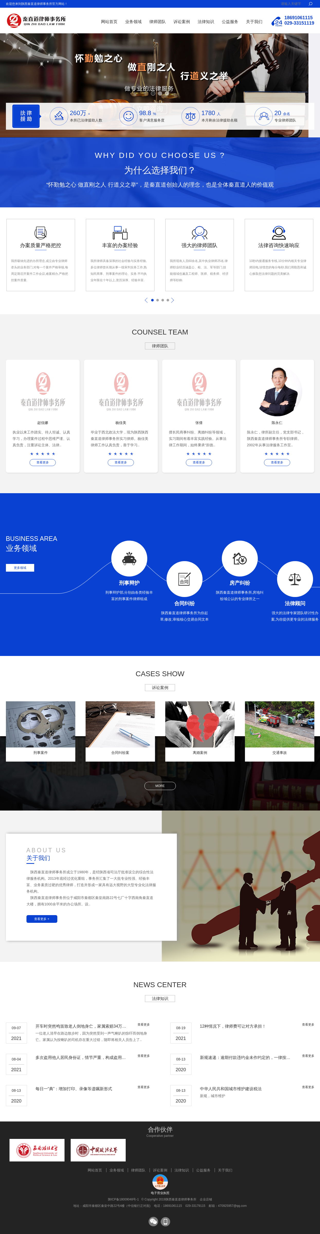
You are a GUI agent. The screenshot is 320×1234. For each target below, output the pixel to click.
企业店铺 (206, 1199)
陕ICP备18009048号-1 (123, 1199)
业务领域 (133, 21)
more (160, 786)
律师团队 (157, 21)
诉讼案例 (181, 21)
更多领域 (20, 568)
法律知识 (206, 21)
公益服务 (230, 21)
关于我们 (254, 21)
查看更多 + (41, 919)
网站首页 (109, 21)
